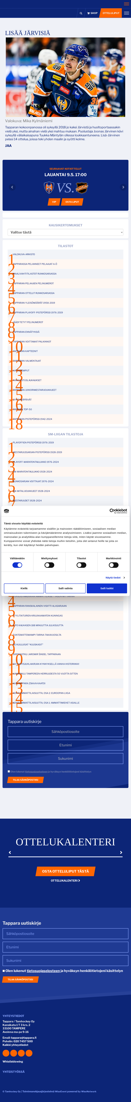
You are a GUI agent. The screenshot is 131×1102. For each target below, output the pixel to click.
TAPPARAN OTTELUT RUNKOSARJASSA (33, 293)
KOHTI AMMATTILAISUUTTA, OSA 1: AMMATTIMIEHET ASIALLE (46, 702)
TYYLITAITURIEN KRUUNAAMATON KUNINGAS (38, 615)
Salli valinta (66, 588)
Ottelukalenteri (65, 880)
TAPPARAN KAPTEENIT (25, 351)
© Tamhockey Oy (12, 1091)
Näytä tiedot (113, 577)
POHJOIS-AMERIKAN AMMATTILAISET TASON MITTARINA (44, 596)
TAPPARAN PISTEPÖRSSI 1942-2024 (32, 419)
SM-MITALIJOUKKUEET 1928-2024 (31, 491)
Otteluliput (110, 13)
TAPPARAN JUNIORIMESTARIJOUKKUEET (34, 390)
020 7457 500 (23, 1041)
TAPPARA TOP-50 (22, 409)
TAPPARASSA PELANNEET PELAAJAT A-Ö (35, 264)
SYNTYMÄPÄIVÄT (22, 399)
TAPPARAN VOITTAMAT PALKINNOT (32, 341)
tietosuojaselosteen (36, 771)
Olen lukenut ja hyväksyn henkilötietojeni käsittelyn (49, 771)
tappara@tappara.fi (24, 1037)
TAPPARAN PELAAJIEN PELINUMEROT (33, 283)
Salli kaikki (107, 588)
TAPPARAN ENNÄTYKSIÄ (26, 332)
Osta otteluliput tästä (65, 871)
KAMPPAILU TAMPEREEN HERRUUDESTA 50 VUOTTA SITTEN (45, 673)
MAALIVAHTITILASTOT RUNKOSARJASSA (34, 273)
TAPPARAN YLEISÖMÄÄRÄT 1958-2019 (34, 302)
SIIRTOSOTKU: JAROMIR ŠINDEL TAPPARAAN (37, 654)
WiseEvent (61, 1091)
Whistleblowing (13, 1061)
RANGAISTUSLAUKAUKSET (27, 380)
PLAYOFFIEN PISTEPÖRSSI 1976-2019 (33, 442)
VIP (54, 201)
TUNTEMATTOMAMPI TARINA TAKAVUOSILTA (37, 634)
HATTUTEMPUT (21, 370)
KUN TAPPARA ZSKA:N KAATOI (29, 683)
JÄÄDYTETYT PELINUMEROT (28, 322)
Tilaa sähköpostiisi (25, 779)
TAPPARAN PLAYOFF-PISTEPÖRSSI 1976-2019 (38, 312)
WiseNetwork (88, 1091)
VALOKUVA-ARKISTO (24, 254)
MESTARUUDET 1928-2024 (27, 500)
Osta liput (72, 201)
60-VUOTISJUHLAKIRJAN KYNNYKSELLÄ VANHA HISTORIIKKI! (46, 664)
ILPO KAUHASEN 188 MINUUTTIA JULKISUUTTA (38, 625)
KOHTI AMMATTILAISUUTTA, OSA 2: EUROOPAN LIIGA (41, 693)
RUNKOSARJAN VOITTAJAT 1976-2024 (33, 481)
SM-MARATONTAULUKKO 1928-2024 (32, 471)
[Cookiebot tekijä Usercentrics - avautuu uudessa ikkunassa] (112, 511)
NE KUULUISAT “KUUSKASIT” (28, 644)
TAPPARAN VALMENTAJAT (27, 360)
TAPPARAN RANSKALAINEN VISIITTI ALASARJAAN (40, 606)
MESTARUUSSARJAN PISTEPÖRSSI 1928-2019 (37, 452)
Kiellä (24, 588)
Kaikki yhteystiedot (15, 1045)
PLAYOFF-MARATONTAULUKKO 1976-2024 (36, 462)
